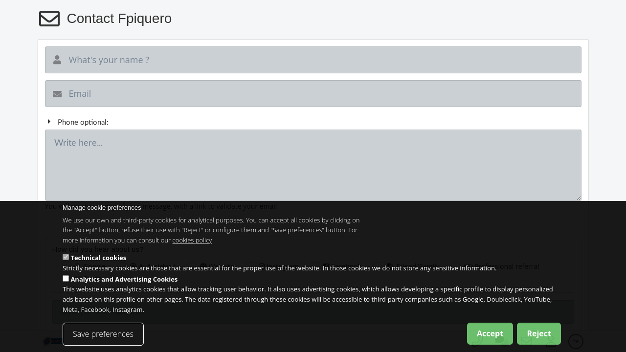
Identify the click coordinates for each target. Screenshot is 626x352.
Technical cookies (98, 263)
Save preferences (103, 338)
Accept (490, 338)
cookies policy (192, 245)
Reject (539, 338)
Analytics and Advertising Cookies (124, 284)
